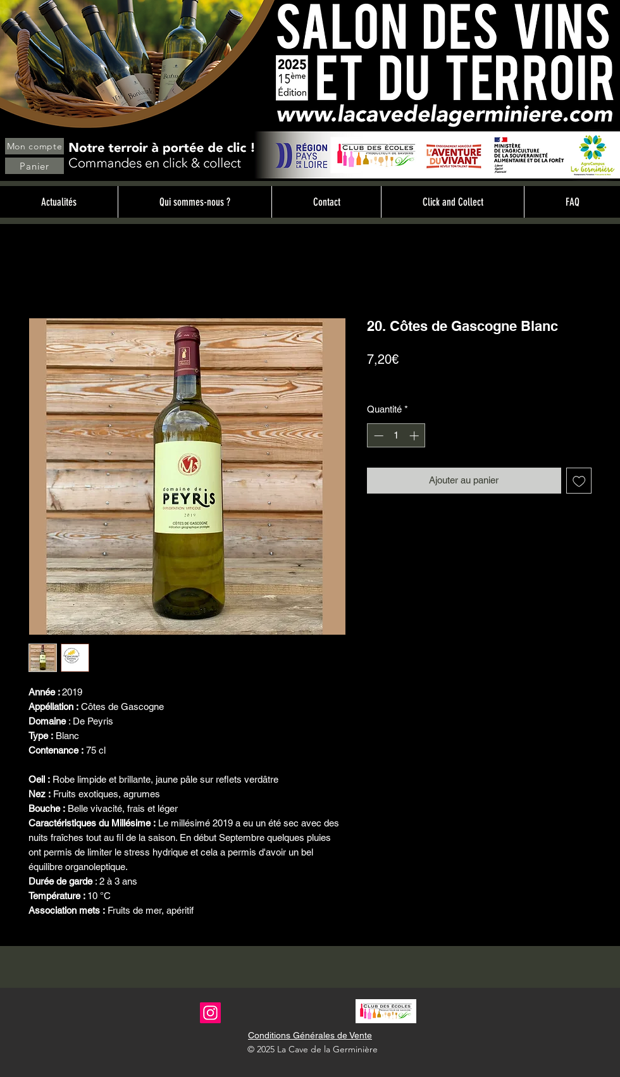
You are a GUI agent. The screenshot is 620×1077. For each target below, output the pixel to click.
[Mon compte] (34, 146)
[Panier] (34, 166)
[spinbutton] (396, 435)
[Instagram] (210, 1012)
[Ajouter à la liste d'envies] (579, 481)
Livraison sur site (458, 381)
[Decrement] (377, 435)
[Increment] (415, 435)
